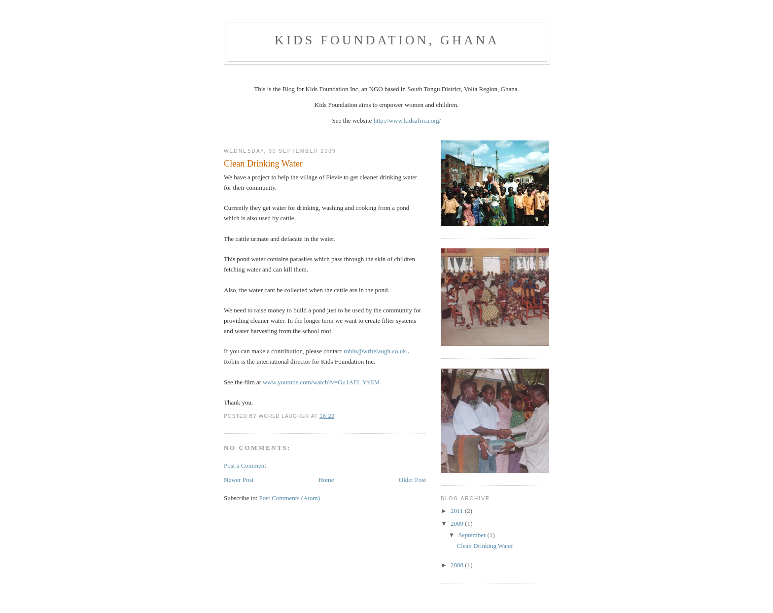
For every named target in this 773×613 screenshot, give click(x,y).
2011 (458, 510)
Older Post (412, 479)
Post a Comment (245, 465)
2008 (458, 565)
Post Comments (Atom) (289, 498)
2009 (458, 523)
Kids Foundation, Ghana (387, 40)
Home (326, 479)
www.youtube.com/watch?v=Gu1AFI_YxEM (321, 382)
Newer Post (238, 479)
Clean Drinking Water (485, 545)
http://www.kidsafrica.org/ (407, 120)
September (473, 535)
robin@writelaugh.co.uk (375, 351)
